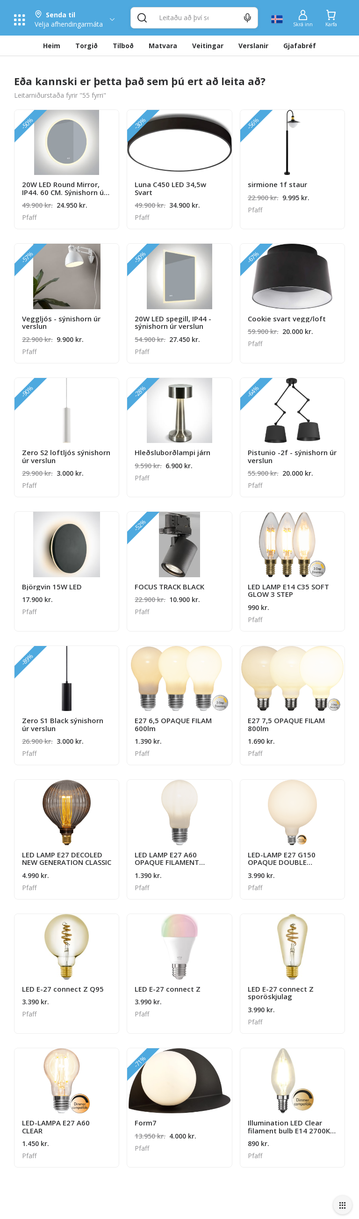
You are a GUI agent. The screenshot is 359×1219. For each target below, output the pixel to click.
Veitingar (207, 45)
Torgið (86, 45)
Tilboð (123, 45)
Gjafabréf (299, 45)
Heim (51, 45)
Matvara (163, 45)
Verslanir (253, 45)
